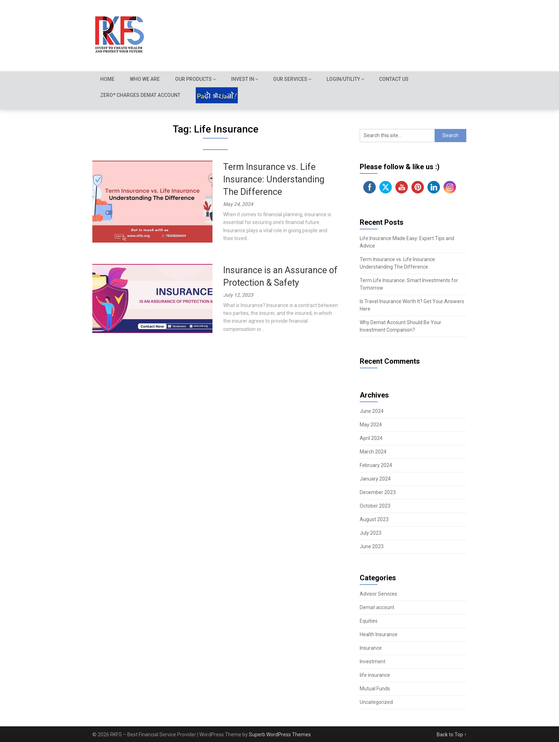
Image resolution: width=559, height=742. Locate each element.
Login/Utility (344, 79)
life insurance (375, 675)
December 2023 (378, 492)
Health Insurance (379, 634)
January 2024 (375, 479)
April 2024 (371, 438)
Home (107, 79)
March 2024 (373, 452)
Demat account (377, 607)
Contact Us (395, 79)
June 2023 (372, 546)
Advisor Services (378, 594)
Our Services (291, 79)
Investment (372, 661)
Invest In (243, 79)
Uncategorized (376, 702)
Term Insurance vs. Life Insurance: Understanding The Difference (273, 179)
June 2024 (372, 411)
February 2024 (376, 465)
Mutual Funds (375, 688)
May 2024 (371, 424)
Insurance (371, 648)
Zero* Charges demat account (140, 95)
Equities (369, 621)
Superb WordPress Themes (280, 734)
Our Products (194, 79)
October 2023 (375, 506)
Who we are (145, 79)
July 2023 (370, 533)
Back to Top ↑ (452, 734)
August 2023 (374, 519)
